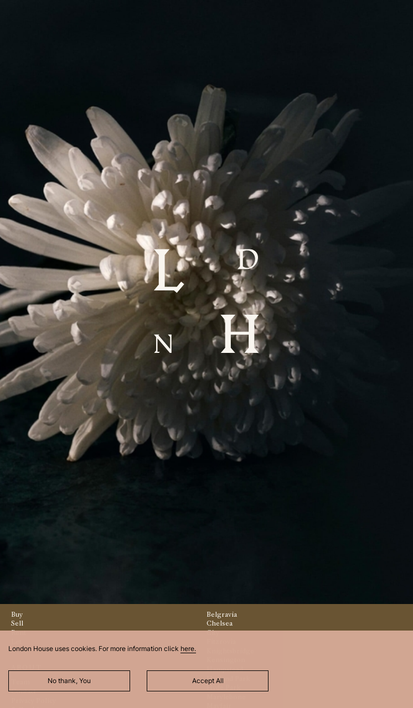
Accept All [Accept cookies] (208, 680)
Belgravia (221, 614)
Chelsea (219, 623)
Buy (17, 614)
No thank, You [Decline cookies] (69, 680)
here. (188, 648)
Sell (17, 623)
